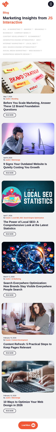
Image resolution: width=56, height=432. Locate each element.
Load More (26, 425)
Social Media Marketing (14, 50)
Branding (39, 29)
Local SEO (31, 43)
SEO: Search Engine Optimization (18, 47)
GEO (38, 40)
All (4, 29)
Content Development (14, 36)
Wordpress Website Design (16, 54)
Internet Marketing (12, 43)
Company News (21, 33)
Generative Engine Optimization (18, 40)
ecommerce (34, 36)
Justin (8, 99)
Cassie (8, 218)
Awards (27, 29)
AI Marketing (14, 29)
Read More (9, 115)
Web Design (34, 50)
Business (7, 33)
